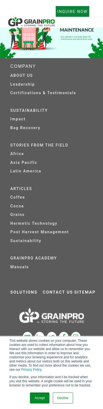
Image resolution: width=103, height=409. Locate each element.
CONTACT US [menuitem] (58, 292)
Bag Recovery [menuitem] (25, 128)
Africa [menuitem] (17, 153)
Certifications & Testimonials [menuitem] (43, 93)
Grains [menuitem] (17, 214)
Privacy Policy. (31, 370)
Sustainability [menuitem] (25, 241)
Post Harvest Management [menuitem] (39, 232)
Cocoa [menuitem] (17, 206)
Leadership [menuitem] (22, 84)
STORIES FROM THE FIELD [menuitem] (39, 145)
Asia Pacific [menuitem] (23, 162)
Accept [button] (40, 398)
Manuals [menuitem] (19, 267)
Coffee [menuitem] (17, 197)
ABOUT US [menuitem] (21, 75)
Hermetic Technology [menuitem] (34, 223)
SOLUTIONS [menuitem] (24, 292)
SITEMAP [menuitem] (85, 292)
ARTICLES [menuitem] (21, 188)
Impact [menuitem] (18, 119)
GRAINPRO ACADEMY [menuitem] (33, 258)
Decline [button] (62, 398)
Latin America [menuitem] (25, 171)
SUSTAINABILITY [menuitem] (29, 110)
